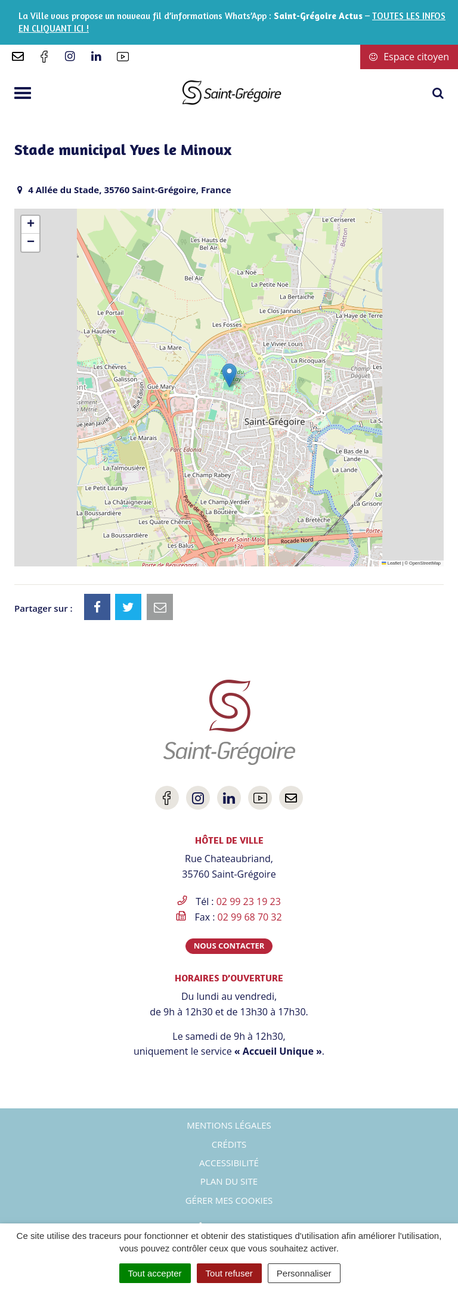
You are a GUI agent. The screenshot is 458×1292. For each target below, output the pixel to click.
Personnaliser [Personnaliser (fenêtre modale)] (304, 1273)
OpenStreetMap (425, 563)
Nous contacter (229, 945)
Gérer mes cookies (229, 1200)
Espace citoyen (409, 56)
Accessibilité (229, 1163)
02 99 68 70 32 (250, 917)
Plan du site (229, 1181)
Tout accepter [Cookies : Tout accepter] (155, 1273)
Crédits (229, 1144)
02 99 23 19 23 (248, 901)
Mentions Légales (229, 1125)
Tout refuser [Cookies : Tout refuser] (229, 1273)
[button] (229, 375)
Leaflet (391, 563)
